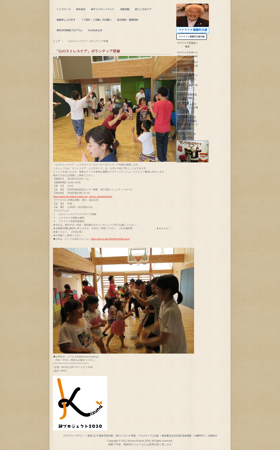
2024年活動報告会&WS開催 (187, 96)
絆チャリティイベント (103, 9)
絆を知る (81, 9)
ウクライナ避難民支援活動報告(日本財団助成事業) (192, 30)
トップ (56, 41)
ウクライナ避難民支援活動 (193, 36)
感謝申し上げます (66, 20)
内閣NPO (199, 436)
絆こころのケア (143, 9)
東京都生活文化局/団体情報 (176, 436)
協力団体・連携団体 (127, 20)
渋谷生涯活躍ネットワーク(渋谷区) (187, 77)
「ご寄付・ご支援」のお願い (96, 20)
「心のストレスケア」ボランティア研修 (187, 108)
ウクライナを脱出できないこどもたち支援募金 (187, 65)
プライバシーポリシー (74, 436)
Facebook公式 (95, 30)
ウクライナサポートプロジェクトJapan (187, 54)
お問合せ (212, 436)
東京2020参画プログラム (70, 30)
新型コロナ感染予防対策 (100, 436)
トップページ (64, 9)
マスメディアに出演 (149, 436)
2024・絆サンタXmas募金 (187, 135)
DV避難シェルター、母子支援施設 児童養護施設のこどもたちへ (188, 122)
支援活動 (124, 9)
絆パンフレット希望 (126, 436)
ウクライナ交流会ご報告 (187, 45)
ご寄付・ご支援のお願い (187, 87)
